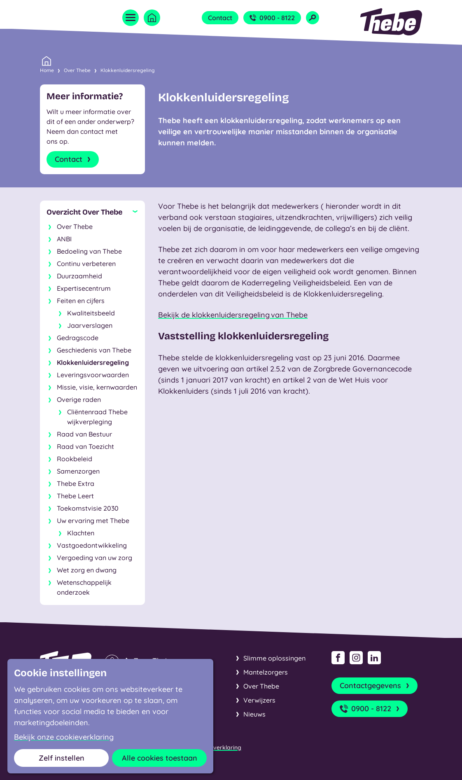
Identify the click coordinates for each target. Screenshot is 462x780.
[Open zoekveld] (312, 17)
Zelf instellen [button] (61, 758)
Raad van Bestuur (84, 434)
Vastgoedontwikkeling (92, 545)
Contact (220, 18)
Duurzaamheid (79, 276)
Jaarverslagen (89, 325)
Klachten (80, 533)
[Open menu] (130, 17)
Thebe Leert (75, 496)
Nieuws (254, 714)
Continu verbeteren (86, 263)
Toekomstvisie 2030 (88, 508)
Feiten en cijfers (81, 301)
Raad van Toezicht (85, 446)
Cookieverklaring (217, 747)
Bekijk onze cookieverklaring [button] (64, 737)
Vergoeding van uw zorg (94, 557)
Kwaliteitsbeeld (91, 313)
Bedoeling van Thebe (89, 251)
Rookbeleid (74, 459)
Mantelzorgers (265, 672)
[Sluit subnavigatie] (92, 212)
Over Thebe (77, 70)
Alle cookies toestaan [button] (159, 758)
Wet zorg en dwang (87, 570)
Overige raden (79, 399)
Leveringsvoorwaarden (93, 375)
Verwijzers (259, 700)
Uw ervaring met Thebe (93, 520)
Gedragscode (77, 338)
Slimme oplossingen (274, 658)
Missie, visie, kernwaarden (97, 387)
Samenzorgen (78, 471)
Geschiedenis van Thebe (94, 350)
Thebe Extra (75, 483)
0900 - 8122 (272, 18)
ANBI (64, 239)
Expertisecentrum (84, 288)
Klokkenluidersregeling (127, 70)
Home (47, 69)
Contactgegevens (375, 685)
